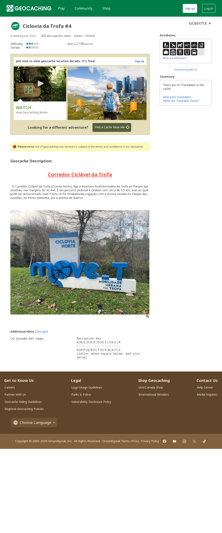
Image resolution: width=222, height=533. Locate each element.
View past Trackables (177, 97)
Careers (10, 387)
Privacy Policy (150, 441)
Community (84, 8)
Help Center (205, 387)
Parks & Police (81, 394)
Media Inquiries (207, 394)
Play (61, 8)
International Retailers (154, 394)
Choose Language (34, 422)
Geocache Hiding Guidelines (23, 402)
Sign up (190, 8)
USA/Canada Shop (151, 387)
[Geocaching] (29, 8)
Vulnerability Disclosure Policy (91, 402)
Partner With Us (15, 394)
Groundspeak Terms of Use (120, 441)
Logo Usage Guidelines (86, 387)
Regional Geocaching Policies (24, 409)
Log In (208, 8)
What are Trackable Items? (181, 101)
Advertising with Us (185, 69)
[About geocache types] (15, 26)
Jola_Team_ (30, 36)
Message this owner (59, 36)
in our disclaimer (133, 146)
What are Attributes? (175, 58)
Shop (106, 8)
